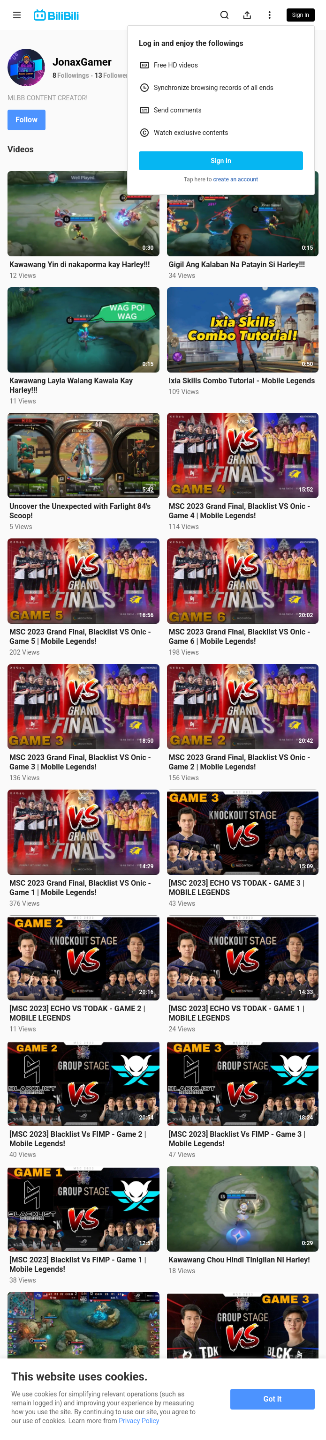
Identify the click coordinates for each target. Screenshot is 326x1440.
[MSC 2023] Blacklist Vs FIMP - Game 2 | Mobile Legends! (77, 1139)
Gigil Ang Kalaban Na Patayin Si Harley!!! (237, 264)
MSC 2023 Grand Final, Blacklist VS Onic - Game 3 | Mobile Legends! (80, 762)
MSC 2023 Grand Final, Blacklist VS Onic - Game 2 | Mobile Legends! (240, 762)
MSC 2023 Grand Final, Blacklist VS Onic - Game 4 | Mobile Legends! (240, 511)
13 (98, 75)
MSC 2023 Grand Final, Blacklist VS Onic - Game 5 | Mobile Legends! (80, 636)
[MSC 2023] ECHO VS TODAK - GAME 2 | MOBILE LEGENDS (77, 1013)
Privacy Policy (139, 1421)
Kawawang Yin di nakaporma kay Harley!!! (79, 264)
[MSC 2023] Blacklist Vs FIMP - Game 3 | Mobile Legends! (237, 1139)
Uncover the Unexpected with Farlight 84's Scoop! (80, 511)
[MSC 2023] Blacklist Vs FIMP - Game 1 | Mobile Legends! (77, 1264)
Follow (26, 119)
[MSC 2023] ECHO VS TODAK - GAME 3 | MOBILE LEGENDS (236, 888)
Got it (273, 1399)
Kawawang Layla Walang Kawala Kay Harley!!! (71, 385)
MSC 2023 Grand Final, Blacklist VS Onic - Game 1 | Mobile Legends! (80, 888)
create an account (235, 179)
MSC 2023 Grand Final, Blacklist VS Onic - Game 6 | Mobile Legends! (240, 636)
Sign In (221, 160)
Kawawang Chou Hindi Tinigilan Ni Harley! (239, 1259)
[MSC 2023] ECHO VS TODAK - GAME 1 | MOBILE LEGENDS (236, 1013)
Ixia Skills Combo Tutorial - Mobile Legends (242, 380)
